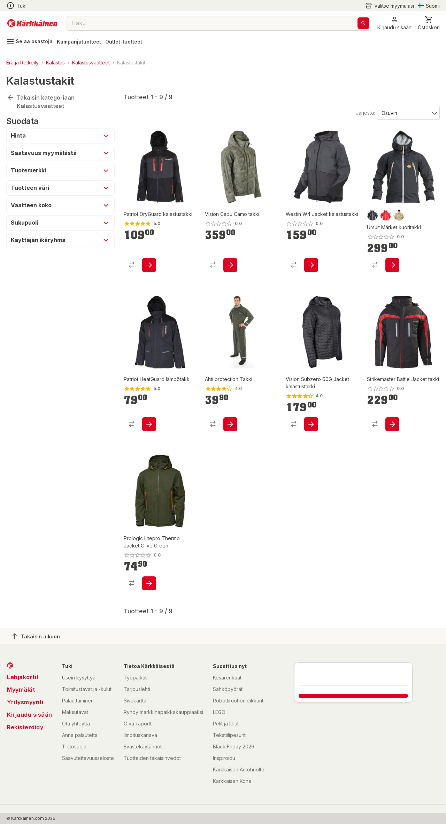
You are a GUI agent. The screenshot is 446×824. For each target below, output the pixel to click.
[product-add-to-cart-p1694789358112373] (149, 583)
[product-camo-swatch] (399, 215)
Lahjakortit (23, 677)
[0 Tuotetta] (429, 23)
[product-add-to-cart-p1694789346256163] (311, 265)
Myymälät (21, 689)
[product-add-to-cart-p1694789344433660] (149, 265)
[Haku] (363, 23)
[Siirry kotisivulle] (32, 23)
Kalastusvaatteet (91, 62)
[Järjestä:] (407, 112)
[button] (394, 23)
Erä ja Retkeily (22, 62)
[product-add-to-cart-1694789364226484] (230, 265)
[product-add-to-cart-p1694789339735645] (392, 424)
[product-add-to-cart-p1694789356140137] (149, 424)
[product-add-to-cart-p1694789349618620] (392, 265)
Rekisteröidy (25, 727)
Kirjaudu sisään (29, 714)
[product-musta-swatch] (372, 215)
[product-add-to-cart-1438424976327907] (230, 424)
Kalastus (55, 62)
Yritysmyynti (25, 702)
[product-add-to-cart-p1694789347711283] (311, 424)
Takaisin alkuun (36, 636)
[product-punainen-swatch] (385, 215)
